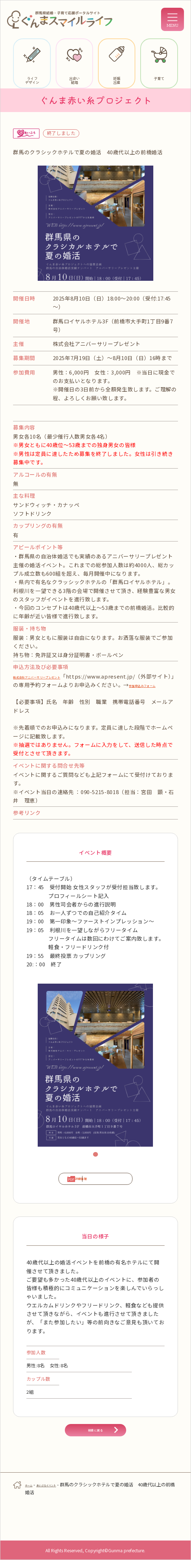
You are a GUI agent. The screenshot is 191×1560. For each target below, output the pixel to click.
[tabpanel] (95, 1073)
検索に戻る (95, 1460)
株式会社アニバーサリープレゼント (57, 676)
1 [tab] (96, 1164)
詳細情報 (68, 1192)
